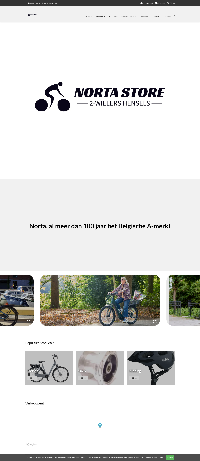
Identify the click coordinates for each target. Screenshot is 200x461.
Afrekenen (160, 3)
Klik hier (32, 378)
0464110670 (33, 3)
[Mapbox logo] (31, 444)
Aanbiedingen (128, 16)
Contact (156, 16)
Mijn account (146, 3)
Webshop (100, 16)
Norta (168, 16)
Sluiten (170, 458)
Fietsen (88, 16)
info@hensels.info (50, 3)
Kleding (113, 16)
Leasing (144, 16)
